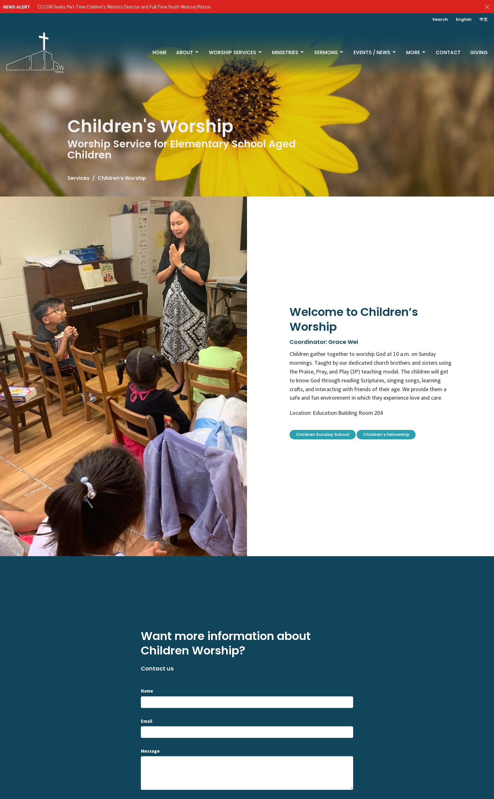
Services (78, 178)
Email (146, 721)
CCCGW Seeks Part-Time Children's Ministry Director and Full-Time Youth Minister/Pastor (124, 7)
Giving (479, 52)
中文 (484, 19)
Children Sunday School (322, 434)
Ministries (288, 52)
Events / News (375, 52)
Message (150, 751)
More (416, 52)
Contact (448, 52)
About (187, 52)
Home (159, 52)
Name (147, 691)
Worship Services (235, 52)
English (464, 19)
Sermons (329, 52)
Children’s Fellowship (386, 434)
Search (440, 19)
